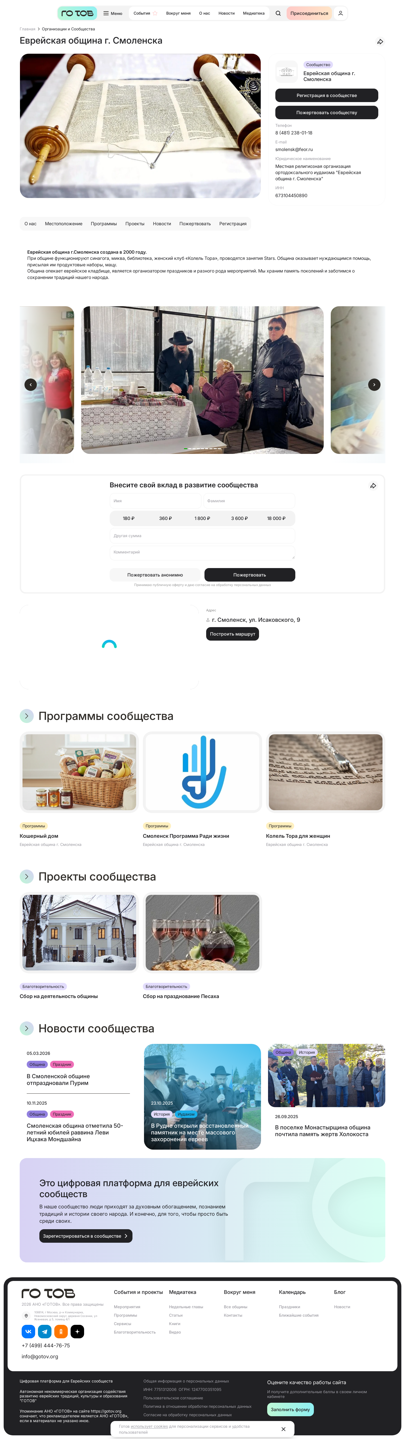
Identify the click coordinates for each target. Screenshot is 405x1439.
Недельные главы (186, 1306)
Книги (174, 1323)
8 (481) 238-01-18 (293, 133)
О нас (30, 223)
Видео (175, 1332)
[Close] (283, 1429)
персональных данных (252, 585)
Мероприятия (127, 1306)
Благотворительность (135, 1332)
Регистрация (233, 223)
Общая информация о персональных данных (186, 1381)
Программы (104, 223)
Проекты (135, 223)
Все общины (235, 1306)
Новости (162, 223)
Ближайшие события (299, 1315)
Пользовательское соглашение (173, 1397)
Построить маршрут (232, 634)
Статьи (176, 1315)
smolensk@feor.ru (294, 149)
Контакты (233, 1315)
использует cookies (149, 1426)
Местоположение (63, 223)
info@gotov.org (40, 1356)
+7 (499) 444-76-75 (46, 1345)
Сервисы (122, 1323)
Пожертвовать (195, 223)
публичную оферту (169, 585)
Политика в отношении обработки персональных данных (197, 1406)
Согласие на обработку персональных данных (187, 1414)
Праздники (289, 1306)
